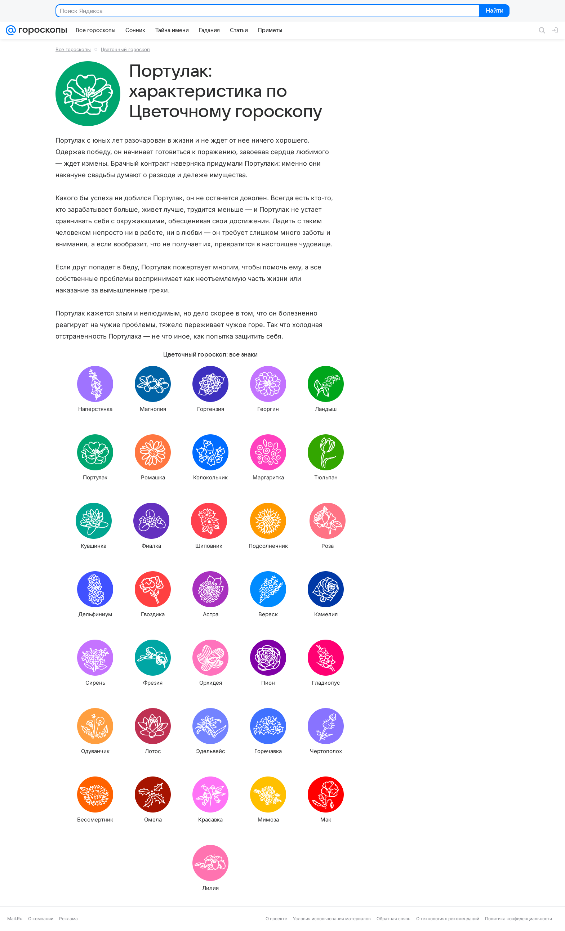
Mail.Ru (14, 918)
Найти (494, 11)
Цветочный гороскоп (125, 49)
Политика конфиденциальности (518, 918)
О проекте (276, 918)
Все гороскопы (73, 49)
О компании (40, 918)
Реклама (68, 918)
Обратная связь (393, 918)
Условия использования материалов (332, 918)
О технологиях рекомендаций (447, 918)
